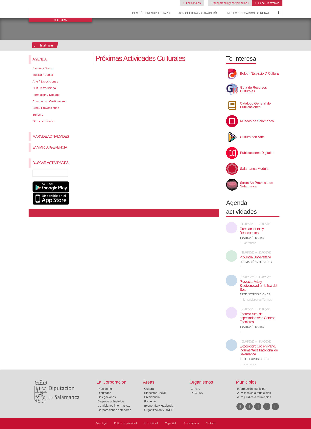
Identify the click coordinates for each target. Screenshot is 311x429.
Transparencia (191, 423)
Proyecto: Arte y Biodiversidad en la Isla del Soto (258, 286)
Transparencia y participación (229, 3)
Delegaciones (107, 397)
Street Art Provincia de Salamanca (256, 184)
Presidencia (152, 397)
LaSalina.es (193, 3)
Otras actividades (44, 121)
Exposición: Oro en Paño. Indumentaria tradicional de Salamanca (259, 350)
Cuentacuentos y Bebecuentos (252, 231)
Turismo (38, 114)
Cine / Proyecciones (46, 107)
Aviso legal (101, 423)
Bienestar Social (155, 392)
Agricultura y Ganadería (198, 13)
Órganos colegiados (111, 401)
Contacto (210, 423)
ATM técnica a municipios (254, 392)
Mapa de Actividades (51, 136)
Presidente (105, 388)
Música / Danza (43, 74)
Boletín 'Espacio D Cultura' (259, 73)
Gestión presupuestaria (151, 13)
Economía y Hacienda (158, 405)
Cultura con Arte (252, 137)
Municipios (246, 382)
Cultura (149, 388)
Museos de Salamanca (257, 121)
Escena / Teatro (43, 68)
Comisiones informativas (114, 405)
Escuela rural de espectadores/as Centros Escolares (257, 318)
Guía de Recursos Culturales (253, 89)
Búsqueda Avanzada (83, 173)
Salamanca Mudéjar (255, 169)
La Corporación (111, 382)
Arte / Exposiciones (45, 81)
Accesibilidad (151, 423)
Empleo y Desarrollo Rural (248, 13)
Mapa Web (171, 423)
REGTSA (197, 392)
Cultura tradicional (45, 88)
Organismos (201, 382)
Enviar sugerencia (50, 147)
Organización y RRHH (159, 410)
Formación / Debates (46, 94)
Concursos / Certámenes (49, 101)
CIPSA (195, 388)
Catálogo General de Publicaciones (255, 105)
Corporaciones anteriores (114, 410)
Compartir (33, 213)
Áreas (148, 382)
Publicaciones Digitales (257, 153)
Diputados (104, 392)
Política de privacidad (125, 423)
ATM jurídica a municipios (254, 397)
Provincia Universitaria (255, 257)
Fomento (150, 401)
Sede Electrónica (268, 3)
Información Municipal (251, 388)
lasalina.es (46, 45)
